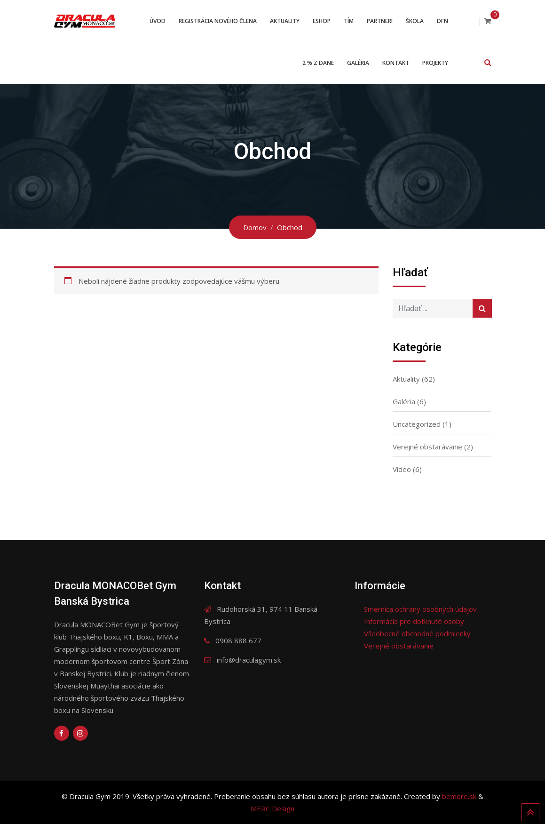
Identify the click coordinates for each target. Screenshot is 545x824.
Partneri (380, 21)
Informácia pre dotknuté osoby (414, 621)
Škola (415, 21)
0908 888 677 (238, 640)
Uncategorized (417, 424)
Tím (349, 21)
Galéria (358, 63)
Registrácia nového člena (218, 21)
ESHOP (322, 21)
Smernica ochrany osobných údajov (420, 609)
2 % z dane (318, 63)
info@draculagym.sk (249, 659)
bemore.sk (460, 796)
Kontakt (395, 63)
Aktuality (285, 21)
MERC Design (272, 808)
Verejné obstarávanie (427, 446)
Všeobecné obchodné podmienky (417, 633)
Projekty (435, 63)
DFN (442, 21)
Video (402, 469)
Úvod (158, 21)
